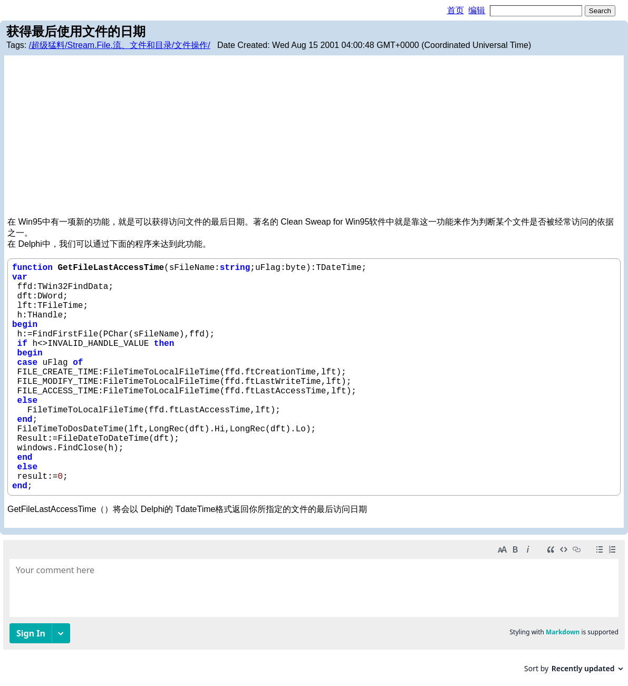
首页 (455, 10)
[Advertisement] (314, 137)
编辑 (476, 10)
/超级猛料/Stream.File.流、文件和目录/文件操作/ (119, 45)
